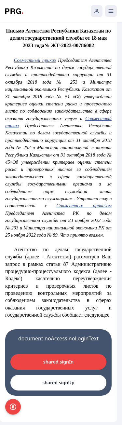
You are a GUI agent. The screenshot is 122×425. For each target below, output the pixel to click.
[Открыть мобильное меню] (111, 11)
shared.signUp (58, 382)
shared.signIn (58, 362)
